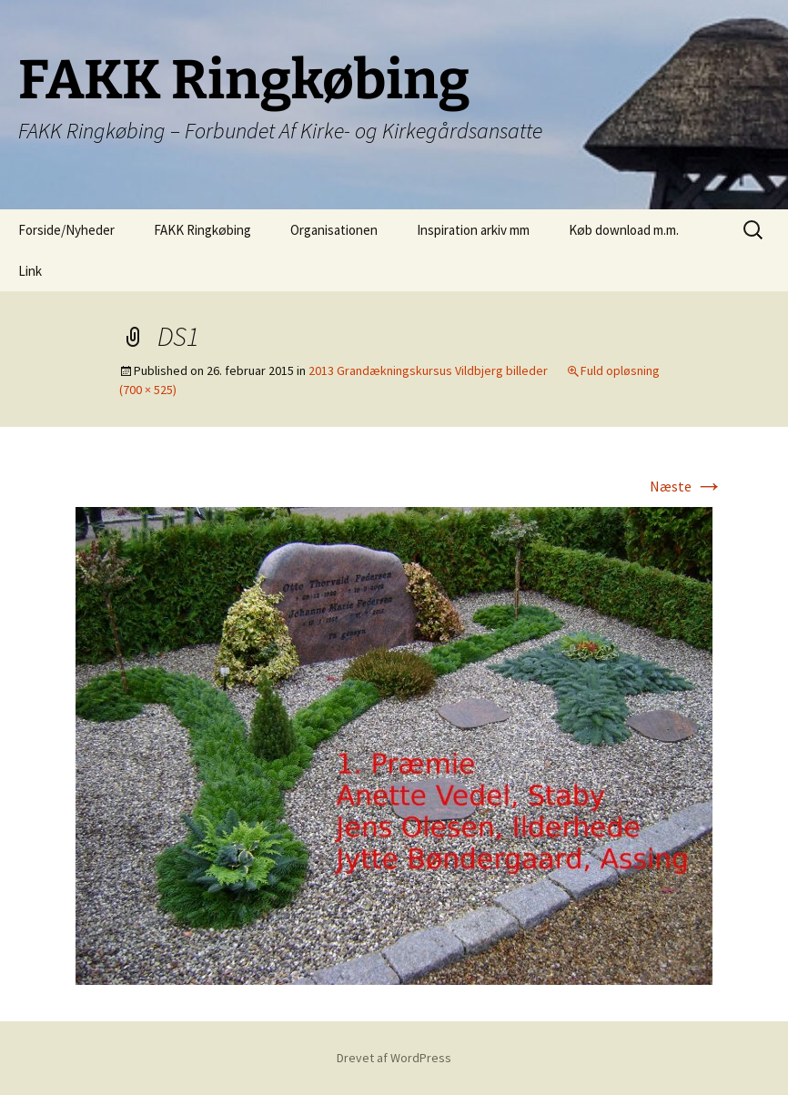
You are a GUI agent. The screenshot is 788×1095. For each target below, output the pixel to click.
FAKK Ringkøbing (202, 229)
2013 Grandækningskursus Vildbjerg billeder (428, 370)
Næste (686, 486)
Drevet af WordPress (394, 1057)
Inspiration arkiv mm (473, 229)
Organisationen (334, 229)
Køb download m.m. (624, 229)
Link (30, 270)
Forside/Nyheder (66, 229)
